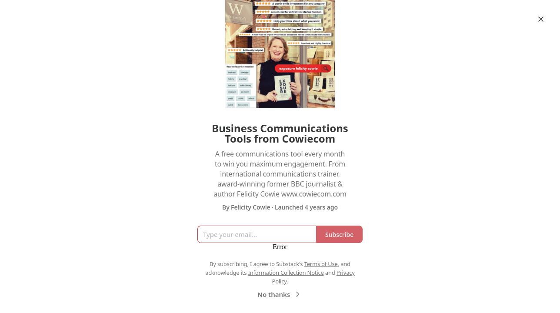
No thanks (279, 294)
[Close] (541, 19)
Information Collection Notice (285, 272)
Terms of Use (321, 264)
